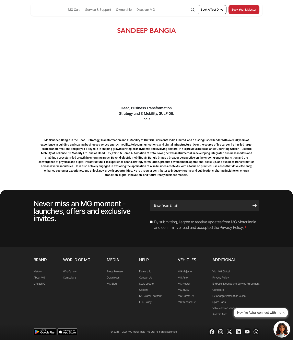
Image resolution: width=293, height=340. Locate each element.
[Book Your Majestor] (243, 9)
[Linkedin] (238, 331)
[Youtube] (247, 331)
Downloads (113, 277)
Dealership (145, 271)
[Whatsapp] (256, 331)
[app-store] (67, 331)
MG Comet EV (186, 295)
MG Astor (183, 277)
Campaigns (69, 277)
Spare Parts (218, 302)
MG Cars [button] (83, 10)
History (38, 271)
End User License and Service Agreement (235, 283)
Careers (143, 289)
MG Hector (184, 283)
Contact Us (145, 277)
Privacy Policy (220, 277)
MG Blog (112, 283)
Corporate (218, 289)
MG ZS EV (183, 289)
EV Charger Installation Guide (228, 295)
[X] (229, 331)
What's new (69, 271)
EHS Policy (145, 302)
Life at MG (39, 283)
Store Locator (146, 283)
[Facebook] (212, 331)
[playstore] (45, 331)
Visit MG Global (221, 271)
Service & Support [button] (107, 10)
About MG (39, 277)
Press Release (115, 271)
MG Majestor (185, 271)
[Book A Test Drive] (212, 9)
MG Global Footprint (150, 295)
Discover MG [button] (154, 10)
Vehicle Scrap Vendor (224, 308)
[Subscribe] (254, 205)
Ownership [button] (132, 10)
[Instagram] (220, 331)
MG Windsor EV (186, 302)
